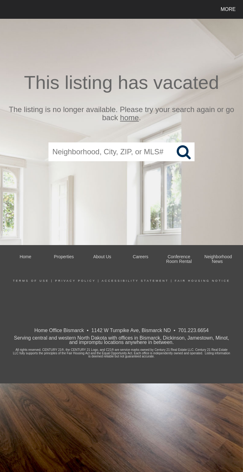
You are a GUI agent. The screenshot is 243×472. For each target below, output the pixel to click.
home (129, 118)
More (228, 9)
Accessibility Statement (135, 280)
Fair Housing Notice (202, 280)
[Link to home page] (7, 9)
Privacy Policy (75, 280)
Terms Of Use (31, 280)
